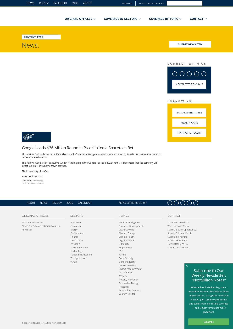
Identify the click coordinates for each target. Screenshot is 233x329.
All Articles (27, 229)
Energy (74, 229)
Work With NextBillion (178, 222)
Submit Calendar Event (179, 233)
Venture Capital (127, 293)
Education (75, 226)
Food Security (126, 258)
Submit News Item (190, 44)
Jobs (75, 3)
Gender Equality (127, 261)
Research (124, 286)
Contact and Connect (178, 247)
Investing (75, 243)
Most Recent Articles (33, 222)
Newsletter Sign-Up (189, 84)
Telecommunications (81, 254)
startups (40, 183)
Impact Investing (127, 265)
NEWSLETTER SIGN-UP (133, 202)
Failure (122, 254)
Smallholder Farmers (130, 290)
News (30, 3)
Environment (77, 233)
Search (206, 3)
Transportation (78, 258)
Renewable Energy (128, 283)
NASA (45, 171)
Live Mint (37, 176)
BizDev (44, 3)
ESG (121, 251)
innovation (32, 183)
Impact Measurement (130, 268)
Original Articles (80, 19)
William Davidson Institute (151, 3)
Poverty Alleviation (128, 279)
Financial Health (192, 134)
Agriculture (76, 222)
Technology (38, 181)
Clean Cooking (126, 229)
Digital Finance (126, 240)
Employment (125, 247)
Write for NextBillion (178, 226)
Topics (124, 215)
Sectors (76, 215)
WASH (73, 261)
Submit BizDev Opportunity (181, 229)
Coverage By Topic (165, 19)
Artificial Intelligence (129, 222)
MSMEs (123, 276)
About (87, 3)
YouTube (191, 73)
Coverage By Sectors (122, 19)
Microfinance (126, 272)
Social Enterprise (191, 114)
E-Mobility (124, 243)
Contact (198, 19)
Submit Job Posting (177, 236)
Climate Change (127, 233)
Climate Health (126, 236)
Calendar (60, 3)
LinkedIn (191, 204)
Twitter (178, 204)
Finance (74, 236)
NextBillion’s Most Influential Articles (41, 226)
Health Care (193, 124)
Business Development (131, 226)
